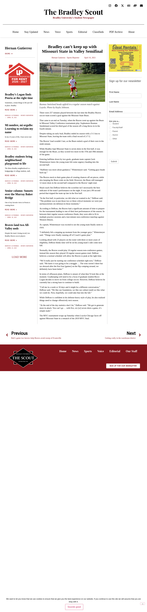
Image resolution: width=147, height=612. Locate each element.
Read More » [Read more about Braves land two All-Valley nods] (11, 240)
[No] (142, 603)
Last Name (114, 102)
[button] (19, 257)
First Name (114, 92)
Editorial (82, 32)
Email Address (116, 112)
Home (15, 32)
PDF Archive (116, 32)
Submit (114, 161)
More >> (9, 53)
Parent (113, 131)
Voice (58, 32)
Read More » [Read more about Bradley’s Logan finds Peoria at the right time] (11, 110)
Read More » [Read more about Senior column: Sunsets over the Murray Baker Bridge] (11, 209)
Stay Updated (31, 32)
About (131, 32)
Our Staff (131, 351)
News (46, 32)
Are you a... (114, 121)
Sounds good (74, 607)
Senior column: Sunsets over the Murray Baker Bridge (19, 194)
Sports (69, 32)
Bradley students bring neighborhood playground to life (18, 160)
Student (114, 124)
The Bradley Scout (73, 12)
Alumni (113, 135)
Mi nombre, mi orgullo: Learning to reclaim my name (19, 129)
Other (113, 139)
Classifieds (98, 32)
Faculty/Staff (116, 127)
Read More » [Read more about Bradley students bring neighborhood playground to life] (11, 175)
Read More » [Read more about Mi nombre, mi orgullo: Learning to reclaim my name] (11, 141)
